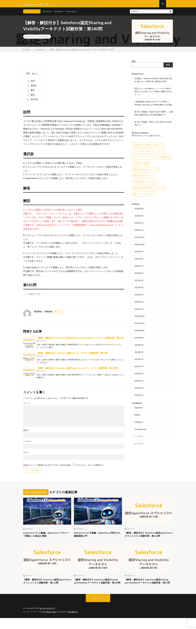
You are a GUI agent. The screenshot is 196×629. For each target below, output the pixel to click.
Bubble (137, 415)
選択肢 (31, 87)
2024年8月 (139, 339)
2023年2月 (139, 396)
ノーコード (139, 437)
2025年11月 (139, 240)
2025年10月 (139, 248)
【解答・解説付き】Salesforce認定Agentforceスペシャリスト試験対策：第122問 (148, 539)
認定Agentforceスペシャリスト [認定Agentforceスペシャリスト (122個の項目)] (145, 173)
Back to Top (98, 610)
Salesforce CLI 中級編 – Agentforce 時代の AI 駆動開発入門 (97, 537)
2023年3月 (139, 389)
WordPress (74, 623)
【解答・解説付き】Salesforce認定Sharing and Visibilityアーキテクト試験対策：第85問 (80, 340)
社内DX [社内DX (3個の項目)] (136, 167)
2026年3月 (139, 219)
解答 (31, 92)
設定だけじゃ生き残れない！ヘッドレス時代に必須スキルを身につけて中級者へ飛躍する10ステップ (153, 93)
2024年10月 (139, 332)
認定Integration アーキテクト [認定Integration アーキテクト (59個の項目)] (145, 185)
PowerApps (71, 13)
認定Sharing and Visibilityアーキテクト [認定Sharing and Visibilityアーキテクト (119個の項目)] (148, 191)
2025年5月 (139, 283)
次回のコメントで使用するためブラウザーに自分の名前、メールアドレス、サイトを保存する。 (64, 467)
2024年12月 (139, 318)
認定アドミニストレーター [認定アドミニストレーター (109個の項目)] (143, 198)
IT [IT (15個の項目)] (162, 149)
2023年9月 (139, 361)
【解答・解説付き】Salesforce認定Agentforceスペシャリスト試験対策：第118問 (77, 370)
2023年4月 (139, 382)
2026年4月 (139, 212)
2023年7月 (139, 368)
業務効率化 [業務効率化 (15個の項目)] (165, 161)
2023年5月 (139, 375)
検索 (134, 63)
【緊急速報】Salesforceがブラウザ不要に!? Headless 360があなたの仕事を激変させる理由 (153, 106)
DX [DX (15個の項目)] (156, 149)
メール (27, 443)
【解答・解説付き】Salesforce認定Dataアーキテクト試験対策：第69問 (72, 355)
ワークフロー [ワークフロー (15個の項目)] (151, 161)
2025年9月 (139, 255)
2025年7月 (139, 269)
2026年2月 (139, 226)
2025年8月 (139, 262)
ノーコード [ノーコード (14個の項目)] (159, 155)
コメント (27, 405)
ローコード (139, 444)
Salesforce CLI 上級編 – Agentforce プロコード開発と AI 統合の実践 (46, 537)
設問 (31, 83)
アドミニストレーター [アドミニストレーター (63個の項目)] (142, 155)
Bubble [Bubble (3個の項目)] (148, 149)
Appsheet (138, 408)
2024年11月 (139, 325)
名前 (26, 432)
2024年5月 (139, 346)
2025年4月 (139, 290)
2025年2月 (139, 304)
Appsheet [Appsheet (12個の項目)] (137, 149)
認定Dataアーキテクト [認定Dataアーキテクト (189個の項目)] (142, 179)
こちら (26, 296)
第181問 (32, 101)
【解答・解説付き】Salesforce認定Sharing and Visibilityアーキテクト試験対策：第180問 (97, 590)
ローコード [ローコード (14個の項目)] (137, 161)
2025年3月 (139, 297)
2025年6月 (139, 276)
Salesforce (47, 13)
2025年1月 (139, 311)
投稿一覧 (57, 314)
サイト (26, 454)
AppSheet (58, 13)
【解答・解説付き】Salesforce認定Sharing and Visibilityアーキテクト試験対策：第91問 (148, 590)
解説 (31, 97)
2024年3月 (139, 354)
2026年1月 (139, 233)
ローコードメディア (48, 619)
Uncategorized (43, 39)
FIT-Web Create (50, 623)
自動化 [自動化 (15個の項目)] (146, 167)
